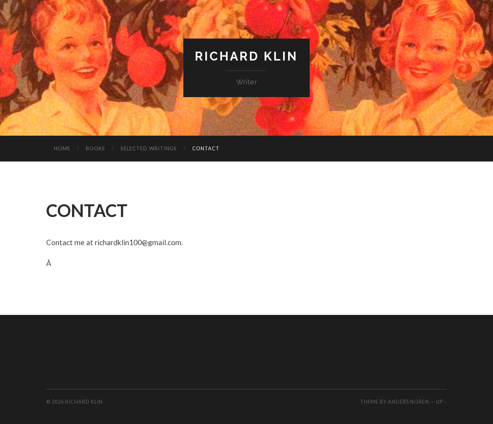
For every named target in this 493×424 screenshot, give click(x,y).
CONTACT (206, 148)
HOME (62, 148)
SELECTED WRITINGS (149, 148)
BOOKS (95, 148)
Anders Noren (408, 402)
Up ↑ (441, 402)
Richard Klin (246, 56)
